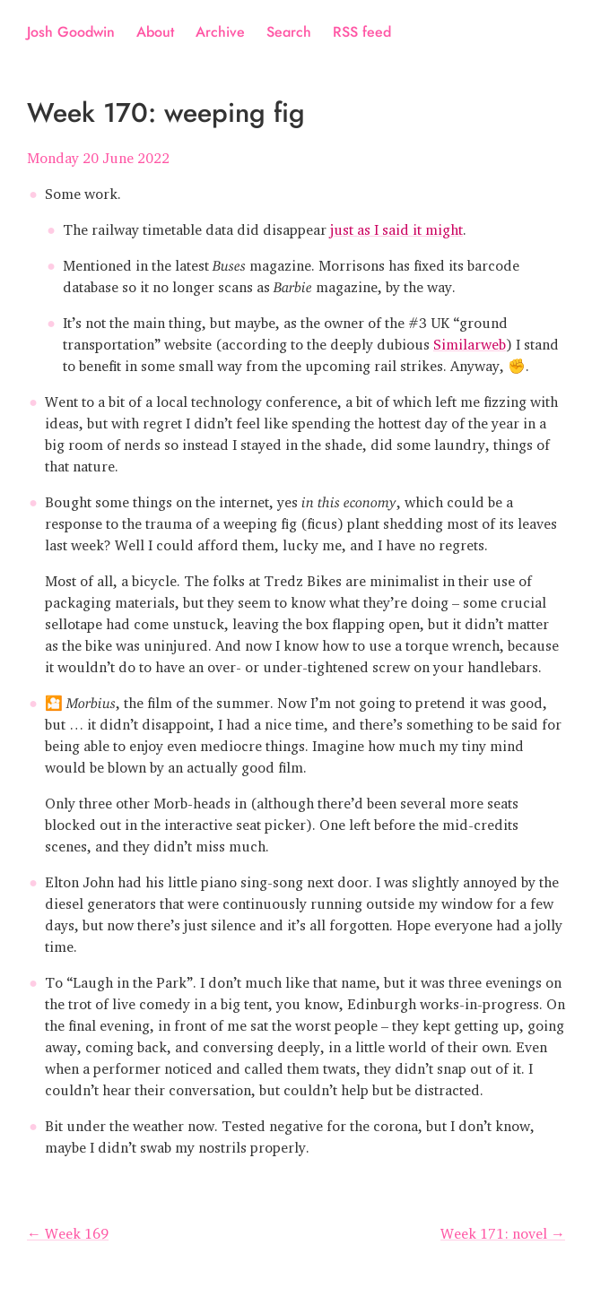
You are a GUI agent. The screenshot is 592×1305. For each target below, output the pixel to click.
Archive (220, 32)
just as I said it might (396, 225)
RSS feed (362, 32)
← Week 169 (68, 1229)
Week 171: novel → (502, 1229)
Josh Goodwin (71, 32)
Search (288, 32)
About (155, 32)
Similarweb (469, 340)
